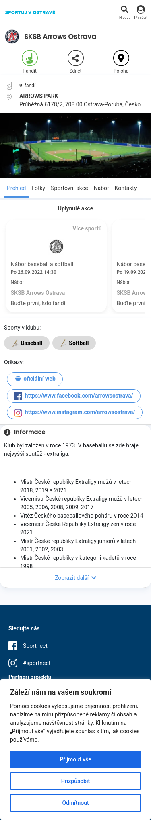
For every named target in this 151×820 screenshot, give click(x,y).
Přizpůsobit (75, 781)
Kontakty (126, 188)
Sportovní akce (69, 188)
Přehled (16, 188)
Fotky (38, 188)
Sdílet (76, 62)
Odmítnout (75, 803)
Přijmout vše (75, 759)
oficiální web (35, 379)
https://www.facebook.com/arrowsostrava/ (73, 396)
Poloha (121, 62)
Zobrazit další (75, 578)
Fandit (30, 62)
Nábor (101, 188)
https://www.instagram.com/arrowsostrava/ (74, 413)
